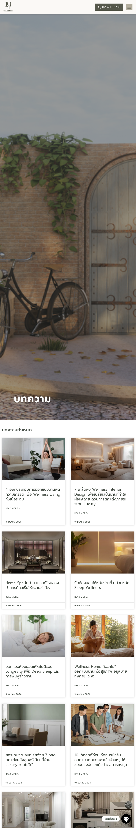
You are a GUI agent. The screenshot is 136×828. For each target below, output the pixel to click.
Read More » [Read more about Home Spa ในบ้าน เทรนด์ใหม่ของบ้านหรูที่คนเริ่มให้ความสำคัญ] (12, 597)
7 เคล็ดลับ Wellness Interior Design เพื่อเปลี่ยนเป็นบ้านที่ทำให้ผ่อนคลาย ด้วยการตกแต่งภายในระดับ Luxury (100, 497)
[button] (129, 7)
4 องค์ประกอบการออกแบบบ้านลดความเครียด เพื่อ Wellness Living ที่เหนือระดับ (32, 494)
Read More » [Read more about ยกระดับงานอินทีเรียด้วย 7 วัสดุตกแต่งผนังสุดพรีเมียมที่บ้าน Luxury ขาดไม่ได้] (12, 774)
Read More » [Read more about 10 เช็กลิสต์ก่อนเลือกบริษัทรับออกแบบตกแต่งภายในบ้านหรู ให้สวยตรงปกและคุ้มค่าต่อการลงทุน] (81, 774)
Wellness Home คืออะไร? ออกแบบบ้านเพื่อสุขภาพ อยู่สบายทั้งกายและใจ (100, 671)
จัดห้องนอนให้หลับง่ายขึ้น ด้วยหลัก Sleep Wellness (101, 585)
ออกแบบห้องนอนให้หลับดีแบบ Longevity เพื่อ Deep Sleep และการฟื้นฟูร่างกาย (32, 671)
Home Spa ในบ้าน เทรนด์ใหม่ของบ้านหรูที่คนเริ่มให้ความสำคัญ (32, 585)
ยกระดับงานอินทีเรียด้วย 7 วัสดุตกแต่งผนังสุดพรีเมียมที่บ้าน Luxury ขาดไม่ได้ (30, 760)
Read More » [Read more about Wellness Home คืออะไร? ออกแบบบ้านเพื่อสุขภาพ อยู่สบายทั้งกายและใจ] (81, 685)
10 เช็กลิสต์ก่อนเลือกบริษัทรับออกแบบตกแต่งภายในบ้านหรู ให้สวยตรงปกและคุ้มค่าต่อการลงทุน (100, 760)
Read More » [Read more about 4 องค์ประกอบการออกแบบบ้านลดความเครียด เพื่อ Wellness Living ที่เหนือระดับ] (12, 508)
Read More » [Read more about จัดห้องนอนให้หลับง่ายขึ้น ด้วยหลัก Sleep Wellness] (81, 597)
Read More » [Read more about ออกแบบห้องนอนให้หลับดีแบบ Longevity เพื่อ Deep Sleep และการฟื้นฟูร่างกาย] (12, 685)
